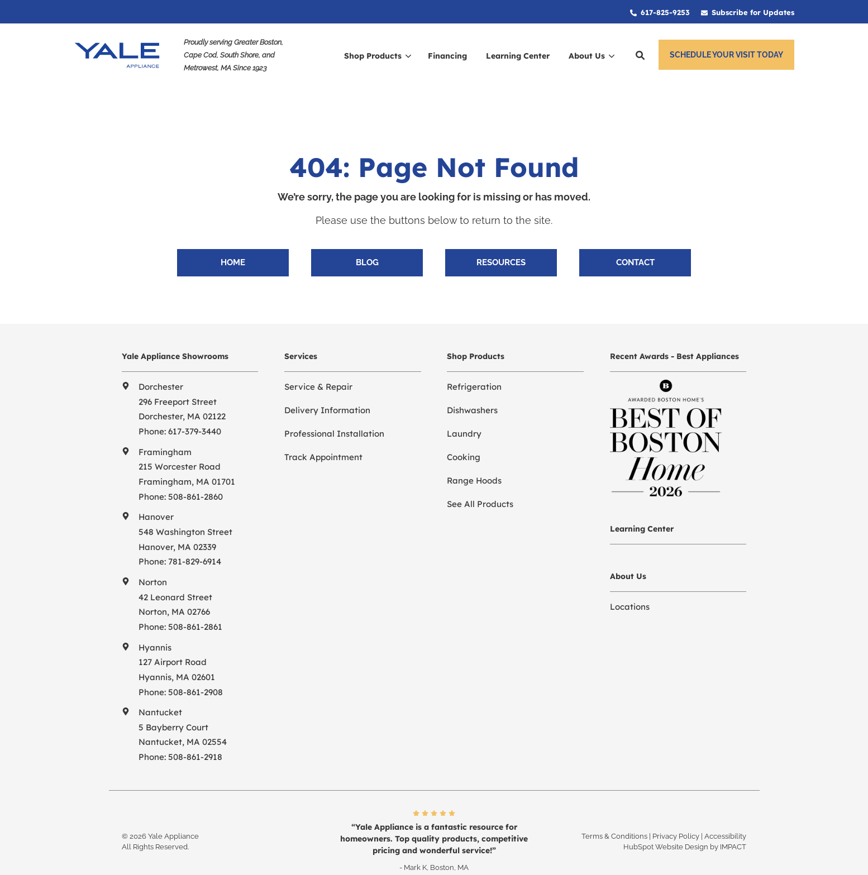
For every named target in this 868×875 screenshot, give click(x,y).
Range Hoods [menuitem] (474, 462)
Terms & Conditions (614, 818)
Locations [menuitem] (630, 589)
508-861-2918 (195, 739)
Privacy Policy (675, 818)
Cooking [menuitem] (463, 439)
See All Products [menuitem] (480, 486)
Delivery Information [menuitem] (327, 392)
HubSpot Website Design (665, 829)
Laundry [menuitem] (464, 415)
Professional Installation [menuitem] (334, 415)
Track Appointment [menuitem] (323, 439)
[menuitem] (659, 11)
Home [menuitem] (233, 245)
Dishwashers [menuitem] (472, 392)
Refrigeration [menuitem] (474, 369)
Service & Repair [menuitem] (318, 369)
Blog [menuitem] (367, 245)
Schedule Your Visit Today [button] (726, 54)
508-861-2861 (195, 609)
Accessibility (725, 818)
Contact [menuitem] (635, 245)
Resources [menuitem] (501, 245)
